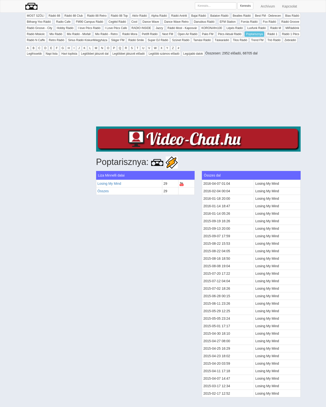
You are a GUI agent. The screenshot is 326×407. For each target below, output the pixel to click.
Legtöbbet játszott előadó (128, 53)
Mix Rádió (56, 34)
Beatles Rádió (242, 15)
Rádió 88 (54, 15)
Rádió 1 (272, 34)
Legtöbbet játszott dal (94, 53)
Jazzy (159, 28)
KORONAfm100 (211, 28)
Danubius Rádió (204, 21)
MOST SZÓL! (35, 15)
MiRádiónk (292, 28)
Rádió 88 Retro (96, 15)
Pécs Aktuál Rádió (229, 34)
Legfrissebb (34, 53)
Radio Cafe (63, 21)
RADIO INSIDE (141, 28)
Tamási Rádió (202, 40)
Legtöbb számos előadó (164, 53)
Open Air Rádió (187, 34)
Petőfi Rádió (149, 34)
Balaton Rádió (219, 15)
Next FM (167, 34)
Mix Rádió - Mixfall (79, 34)
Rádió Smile (136, 40)
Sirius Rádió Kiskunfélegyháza (87, 40)
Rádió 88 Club (73, 15)
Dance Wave (150, 21)
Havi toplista (69, 53)
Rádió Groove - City (39, 28)
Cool (134, 21)
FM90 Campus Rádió (89, 21)
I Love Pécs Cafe (116, 28)
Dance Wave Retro (176, 21)
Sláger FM (117, 40)
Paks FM (207, 34)
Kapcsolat (289, 6)
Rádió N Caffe (36, 40)
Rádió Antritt (179, 15)
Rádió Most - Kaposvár (182, 28)
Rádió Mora (129, 34)
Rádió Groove (290, 21)
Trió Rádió (274, 40)
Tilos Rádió (240, 40)
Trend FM (257, 40)
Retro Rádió (56, 40)
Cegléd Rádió (117, 21)
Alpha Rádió (159, 15)
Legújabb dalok (193, 53)
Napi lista (51, 53)
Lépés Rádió (235, 28)
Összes (103, 191)
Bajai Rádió (198, 15)
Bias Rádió (292, 15)
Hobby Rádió (65, 28)
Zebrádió (290, 40)
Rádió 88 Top (119, 15)
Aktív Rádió (139, 15)
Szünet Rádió (180, 40)
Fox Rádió (269, 21)
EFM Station (228, 21)
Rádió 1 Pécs (290, 34)
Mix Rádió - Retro (106, 34)
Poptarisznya (254, 34)
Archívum (268, 6)
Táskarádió (222, 40)
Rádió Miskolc (36, 34)
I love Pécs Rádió (89, 28)
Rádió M (275, 28)
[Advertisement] (198, 92)
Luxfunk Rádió (256, 28)
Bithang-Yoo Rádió (39, 21)
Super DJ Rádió (158, 40)
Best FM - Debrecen (268, 15)
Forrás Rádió (249, 21)
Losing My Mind (109, 183)
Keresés (245, 5)
